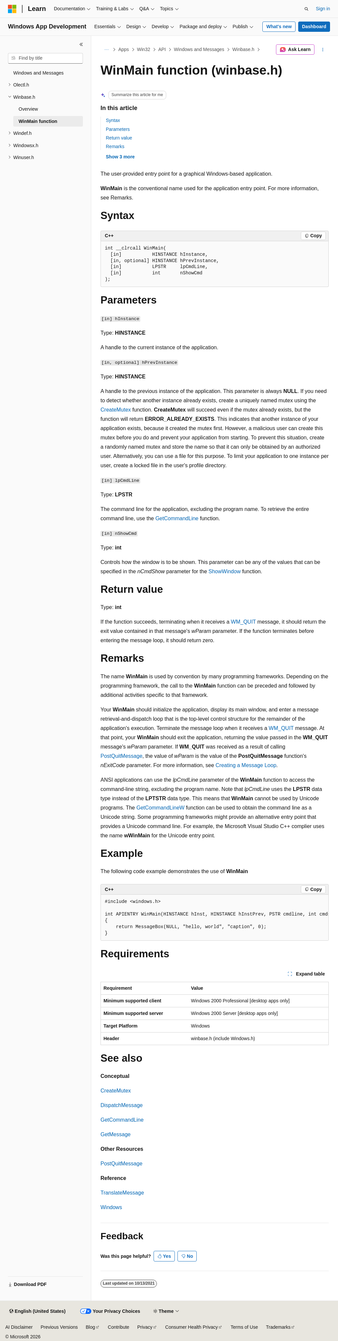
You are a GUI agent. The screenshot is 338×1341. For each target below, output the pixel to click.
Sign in (323, 8)
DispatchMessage (122, 1105)
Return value (119, 137)
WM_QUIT (243, 622)
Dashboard (314, 26)
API (162, 49)
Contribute (118, 1327)
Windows (111, 1207)
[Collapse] (81, 44)
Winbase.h (243, 49)
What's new (279, 26)
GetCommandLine (176, 518)
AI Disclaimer (19, 1327)
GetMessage (116, 1134)
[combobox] (45, 58)
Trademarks (278, 1327)
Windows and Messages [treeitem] (38, 73)
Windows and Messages (199, 49)
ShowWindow (225, 571)
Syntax (113, 120)
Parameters (118, 129)
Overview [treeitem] (28, 109)
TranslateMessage (122, 1193)
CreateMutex (116, 410)
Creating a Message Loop (246, 765)
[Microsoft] (12, 9)
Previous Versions (59, 1327)
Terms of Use (244, 1327)
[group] (215, 918)
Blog (90, 1327)
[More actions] (323, 49)
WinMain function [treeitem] (38, 121)
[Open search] (306, 9)
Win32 (143, 49)
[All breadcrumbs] (106, 49)
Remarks (115, 146)
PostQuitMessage (121, 756)
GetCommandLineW (160, 807)
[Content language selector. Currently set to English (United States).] (37, 1311)
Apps (123, 49)
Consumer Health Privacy (191, 1327)
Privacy (145, 1327)
